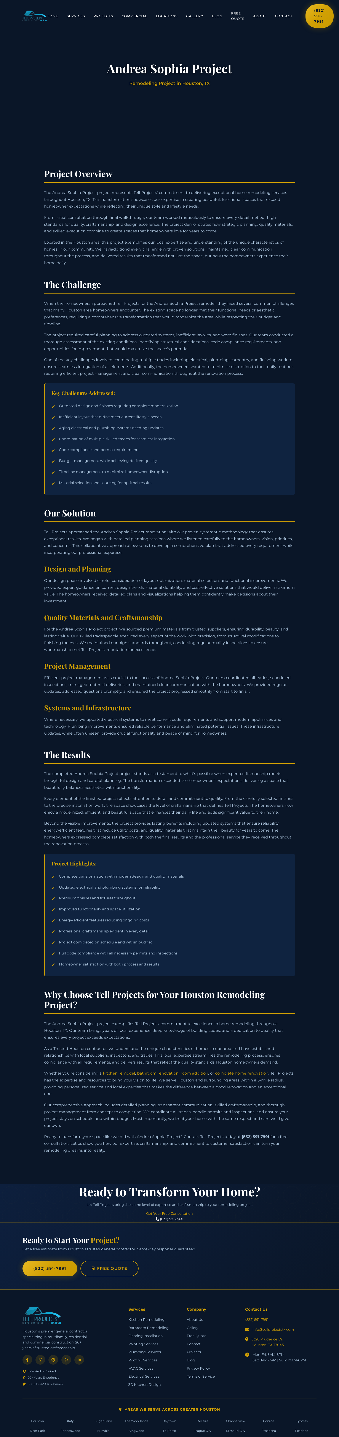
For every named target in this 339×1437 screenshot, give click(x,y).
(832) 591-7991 (319, 16)
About (259, 16)
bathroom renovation (158, 1073)
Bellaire (202, 1421)
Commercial (134, 16)
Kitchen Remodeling (146, 1320)
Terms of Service (201, 1376)
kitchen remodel (119, 1073)
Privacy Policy (198, 1368)
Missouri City (235, 1431)
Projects (103, 16)
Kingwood (136, 1431)
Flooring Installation (145, 1336)
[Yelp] (66, 1360)
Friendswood (70, 1431)
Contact (284, 16)
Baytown (169, 1421)
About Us (195, 1320)
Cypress (302, 1421)
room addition (194, 1073)
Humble (103, 1431)
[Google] (53, 1360)
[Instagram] (40, 1360)
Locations (166, 16)
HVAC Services (140, 1368)
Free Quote (238, 16)
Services (76, 16)
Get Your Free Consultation (169, 1214)
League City (202, 1431)
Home (52, 16)
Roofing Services (142, 1360)
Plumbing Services (144, 1352)
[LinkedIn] (79, 1360)
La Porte (169, 1431)
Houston (37, 1421)
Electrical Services (143, 1376)
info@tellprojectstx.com (273, 1329)
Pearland (301, 1431)
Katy (70, 1421)
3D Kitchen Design (144, 1385)
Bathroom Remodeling (148, 1328)
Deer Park (37, 1431)
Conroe (268, 1421)
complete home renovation (241, 1073)
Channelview (235, 1421)
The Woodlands (136, 1421)
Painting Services (143, 1344)
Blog (217, 16)
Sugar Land (103, 1421)
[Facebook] (27, 1360)
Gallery (194, 16)
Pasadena (268, 1431)
